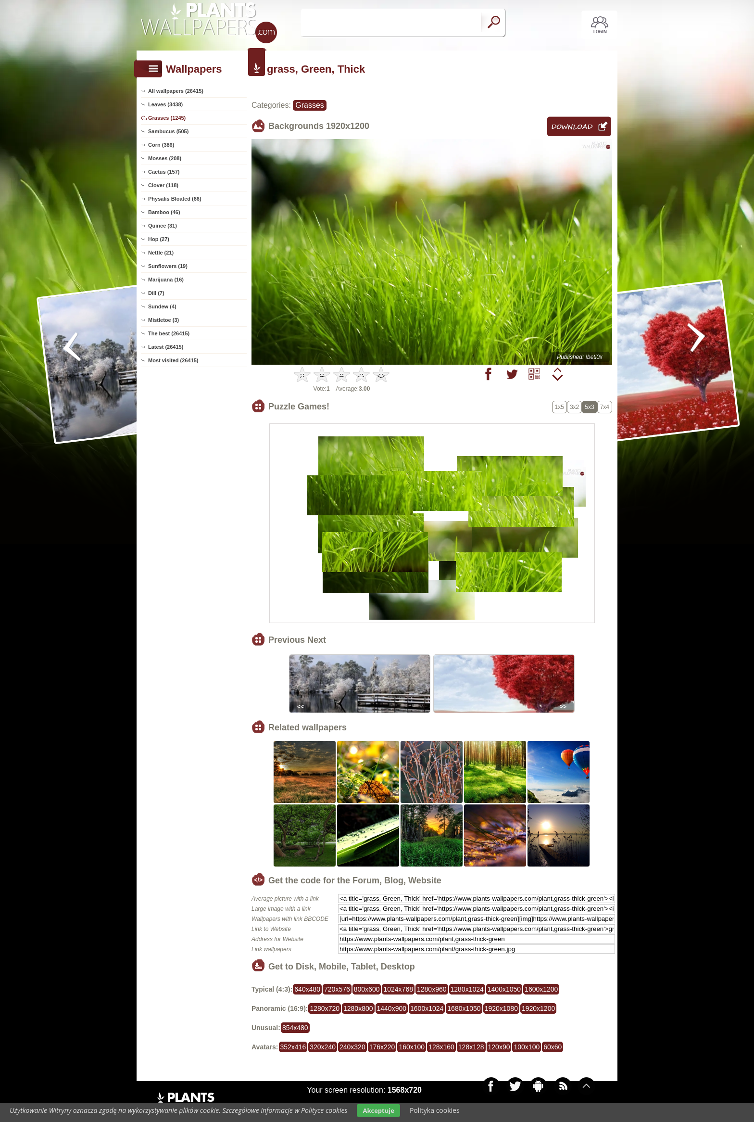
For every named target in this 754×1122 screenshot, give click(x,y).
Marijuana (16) (166, 279)
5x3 (589, 407)
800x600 (367, 989)
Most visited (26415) (173, 360)
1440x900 (392, 1008)
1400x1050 (504, 989)
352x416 (293, 1047)
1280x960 (432, 989)
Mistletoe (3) (163, 320)
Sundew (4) (162, 306)
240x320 (352, 1047)
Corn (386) (161, 145)
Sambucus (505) (168, 131)
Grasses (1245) (167, 118)
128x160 (441, 1047)
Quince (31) (162, 226)
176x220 (382, 1047)
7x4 (604, 407)
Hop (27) (158, 239)
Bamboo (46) (164, 212)
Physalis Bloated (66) (174, 199)
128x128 (471, 1047)
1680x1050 (463, 1008)
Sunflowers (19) (168, 266)
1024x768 (398, 989)
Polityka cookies (435, 1110)
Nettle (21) (161, 252)
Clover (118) (163, 185)
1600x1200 (541, 989)
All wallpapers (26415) (175, 91)
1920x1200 (538, 1008)
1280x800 (358, 1008)
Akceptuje (378, 1110)
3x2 (574, 407)
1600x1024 (426, 1008)
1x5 (559, 407)
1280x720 (324, 1008)
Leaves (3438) (165, 104)
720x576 (337, 989)
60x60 (552, 1047)
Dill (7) (156, 293)
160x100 (412, 1047)
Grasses (309, 105)
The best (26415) (168, 333)
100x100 (527, 1047)
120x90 (499, 1047)
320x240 (323, 1047)
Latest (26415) (165, 347)
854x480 (295, 1028)
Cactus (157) (163, 172)
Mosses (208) (164, 158)
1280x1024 (467, 989)
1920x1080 (501, 1008)
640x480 (307, 989)
